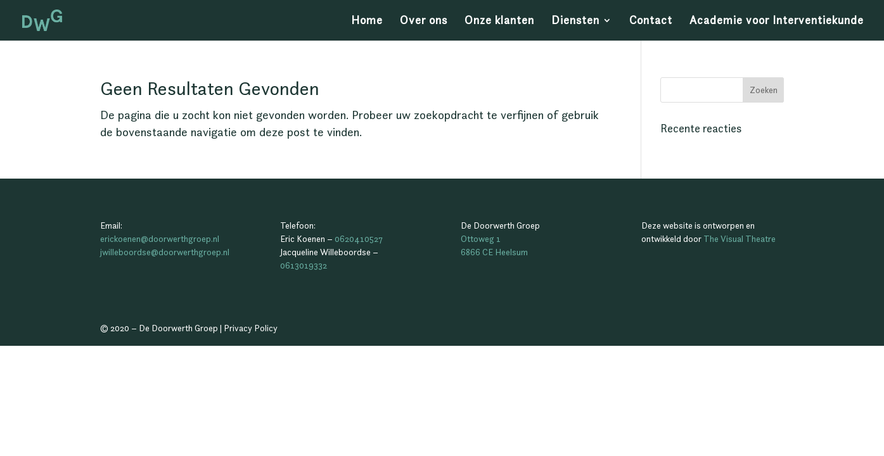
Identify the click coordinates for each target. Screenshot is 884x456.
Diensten (575, 21)
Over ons (423, 21)
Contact (650, 21)
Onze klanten (499, 21)
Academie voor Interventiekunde (776, 21)
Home (367, 21)
